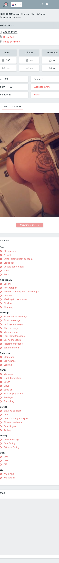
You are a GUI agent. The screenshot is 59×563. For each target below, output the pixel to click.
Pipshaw (8, 303)
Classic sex (10, 251)
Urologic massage (13, 324)
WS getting (9, 477)
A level (7, 255)
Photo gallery (12, 106)
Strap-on (8, 389)
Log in (47, 4)
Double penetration (14, 266)
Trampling (9, 401)
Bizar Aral (25, 14)
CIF (5, 464)
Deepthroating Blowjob (16, 418)
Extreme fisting (11, 447)
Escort (7, 283)
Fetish (7, 274)
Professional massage (15, 316)
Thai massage (11, 328)
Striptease (9, 357)
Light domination (12, 378)
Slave (6, 385)
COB (6, 460)
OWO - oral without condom (18, 259)
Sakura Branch (11, 347)
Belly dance (10, 361)
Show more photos (29, 225)
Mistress (8, 374)
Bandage (8, 397)
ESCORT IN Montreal (10, 14)
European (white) (42, 86)
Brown (37, 94)
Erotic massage (12, 320)
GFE (6, 414)
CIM (6, 456)
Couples (8, 295)
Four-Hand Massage (14, 336)
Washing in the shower (15, 299)
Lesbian (8, 364)
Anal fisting (9, 443)
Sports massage (12, 339)
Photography (10, 287)
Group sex (9, 262)
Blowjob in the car (13, 422)
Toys (6, 270)
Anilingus (8, 430)
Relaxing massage (13, 343)
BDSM (7, 382)
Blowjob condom (12, 410)
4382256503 (10, 32)
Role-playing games (14, 393)
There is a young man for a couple (21, 291)
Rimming (8, 307)
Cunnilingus (10, 426)
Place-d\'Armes (38, 14)
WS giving (9, 473)
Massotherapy (11, 332)
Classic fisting (11, 439)
